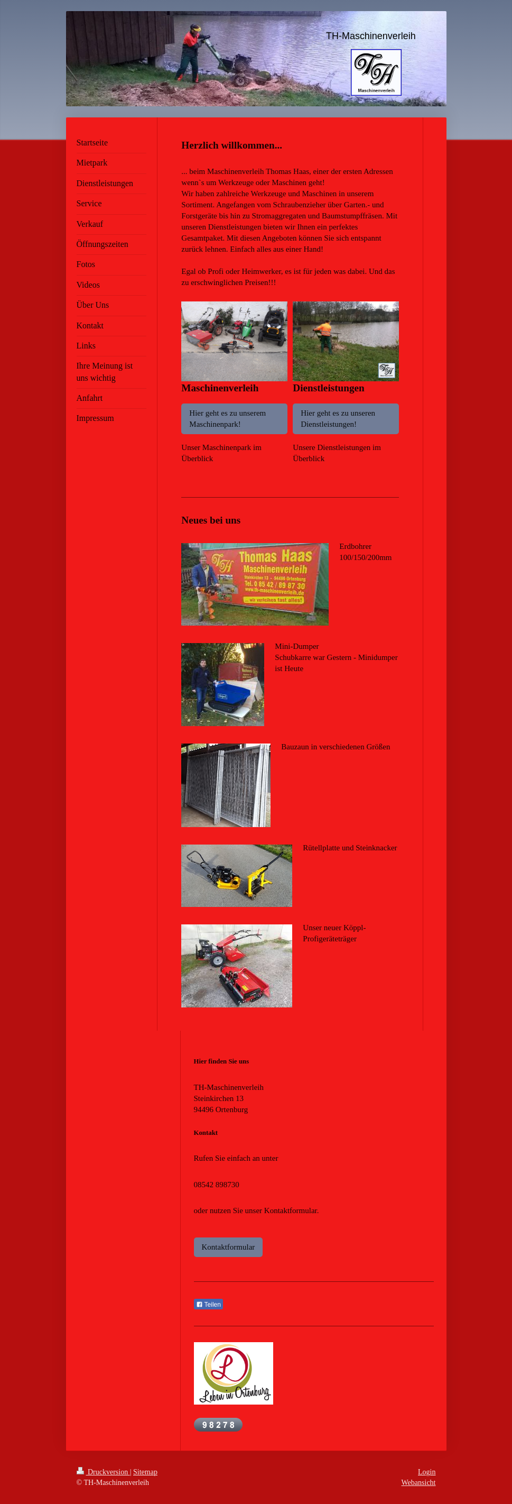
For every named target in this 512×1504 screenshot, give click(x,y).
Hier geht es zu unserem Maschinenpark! (227, 418)
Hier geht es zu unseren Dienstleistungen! (338, 418)
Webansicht (419, 1483)
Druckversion (103, 1472)
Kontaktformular (228, 1247)
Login (426, 1472)
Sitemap (145, 1472)
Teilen (208, 1304)
